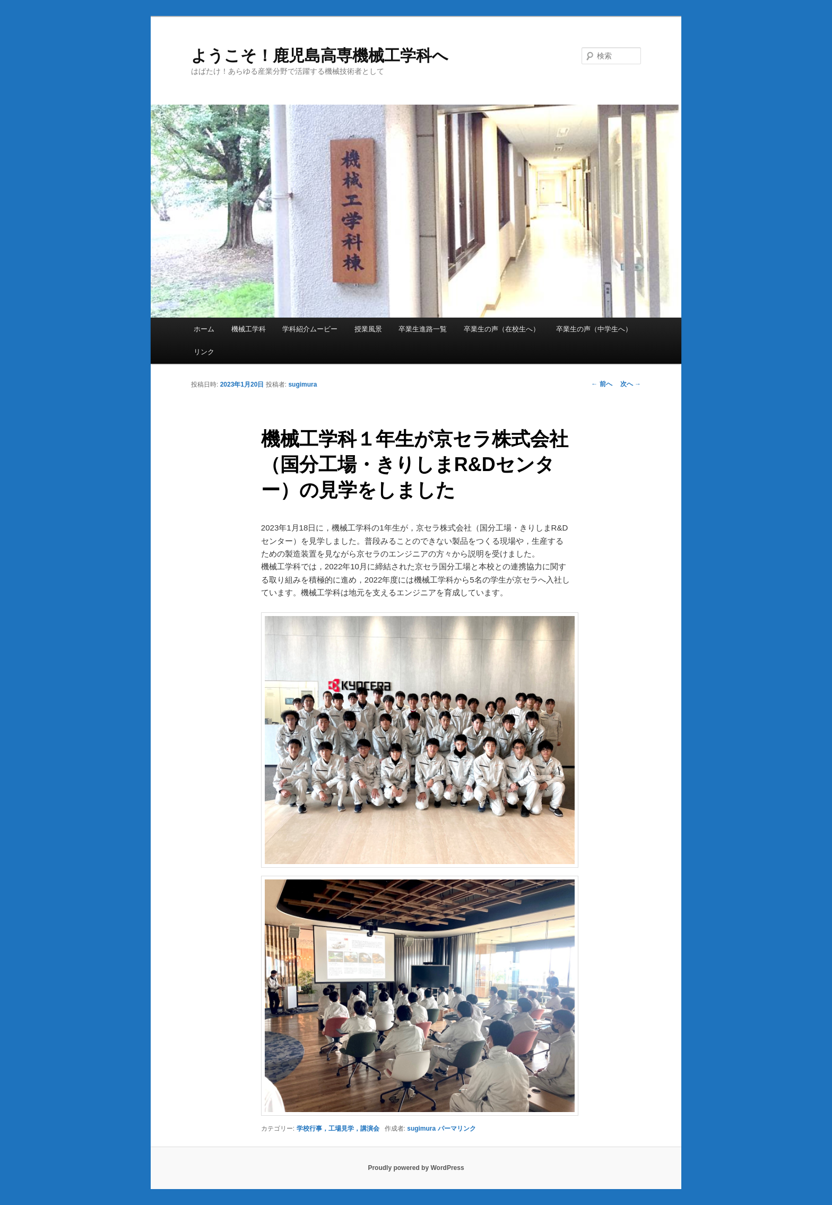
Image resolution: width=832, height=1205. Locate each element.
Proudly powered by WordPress (416, 1168)
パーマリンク (457, 1128)
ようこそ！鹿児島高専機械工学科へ (319, 55)
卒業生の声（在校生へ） (502, 329)
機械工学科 (248, 329)
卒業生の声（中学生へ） (594, 329)
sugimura (302, 384)
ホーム (204, 329)
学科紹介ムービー (309, 329)
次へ (630, 384)
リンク (204, 352)
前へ (601, 384)
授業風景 (368, 329)
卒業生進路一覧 (422, 329)
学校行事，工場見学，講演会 (338, 1128)
